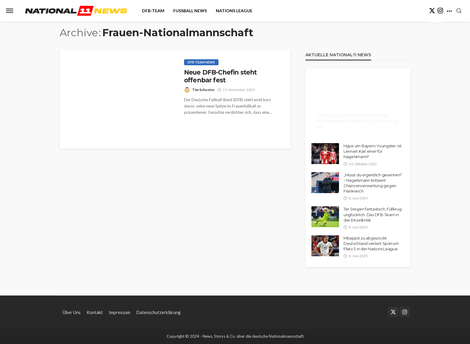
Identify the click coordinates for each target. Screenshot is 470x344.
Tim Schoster (203, 89)
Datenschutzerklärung (158, 312)
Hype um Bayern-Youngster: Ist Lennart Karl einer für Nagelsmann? (372, 151)
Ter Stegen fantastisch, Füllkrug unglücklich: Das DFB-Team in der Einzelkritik (373, 214)
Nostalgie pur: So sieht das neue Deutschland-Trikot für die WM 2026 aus (356, 120)
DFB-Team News (201, 62)
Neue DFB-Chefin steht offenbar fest (220, 76)
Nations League (234, 10)
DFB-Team (153, 10)
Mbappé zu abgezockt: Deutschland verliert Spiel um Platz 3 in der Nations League (371, 243)
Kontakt (95, 312)
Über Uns (72, 312)
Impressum (119, 312)
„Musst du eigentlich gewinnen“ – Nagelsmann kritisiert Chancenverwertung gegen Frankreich (373, 183)
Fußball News (190, 10)
